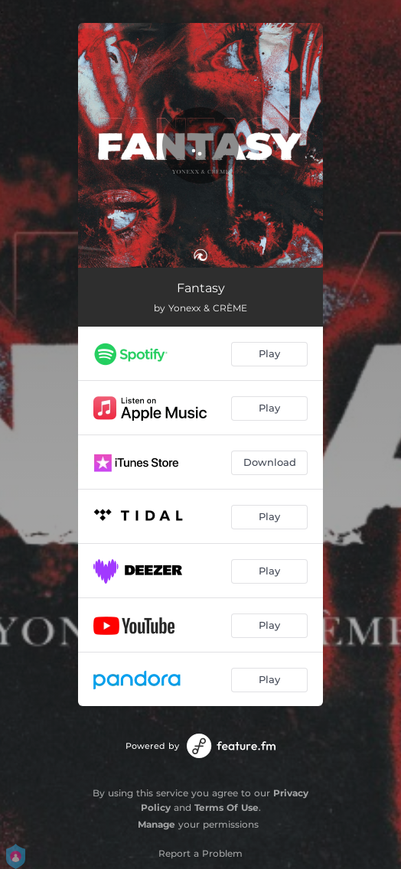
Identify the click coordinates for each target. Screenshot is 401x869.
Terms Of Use (226, 807)
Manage (156, 824)
